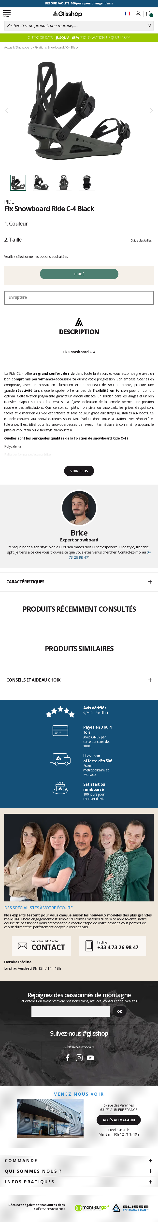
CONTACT (48, 947)
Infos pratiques (30, 1182)
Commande (21, 1160)
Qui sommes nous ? (33, 1171)
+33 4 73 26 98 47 (117, 947)
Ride (9, 201)
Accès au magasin (119, 1120)
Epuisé (79, 274)
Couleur (16, 223)
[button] (79, 582)
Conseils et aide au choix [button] (79, 680)
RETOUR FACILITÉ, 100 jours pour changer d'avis (79, 3)
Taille (13, 239)
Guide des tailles (141, 240)
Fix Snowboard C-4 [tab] (79, 351)
